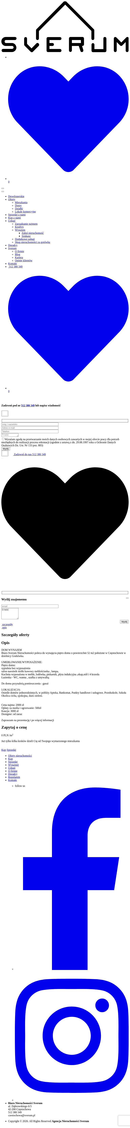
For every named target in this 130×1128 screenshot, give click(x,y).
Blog (17, 254)
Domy (18, 205)
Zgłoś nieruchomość (33, 233)
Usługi (11, 220)
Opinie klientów (23, 260)
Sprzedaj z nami (17, 214)
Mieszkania (21, 202)
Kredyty (19, 226)
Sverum (12, 248)
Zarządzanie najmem (26, 223)
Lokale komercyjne (25, 211)
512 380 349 (15, 266)
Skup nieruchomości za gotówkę (32, 242)
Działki (19, 208)
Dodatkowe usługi (25, 239)
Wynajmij (13, 767)
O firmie (19, 251)
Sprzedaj (11, 752)
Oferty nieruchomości (20, 758)
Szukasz (26, 236)
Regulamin (14, 779)
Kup (3, 752)
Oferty (11, 199)
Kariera (19, 257)
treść (10, 615)
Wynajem (20, 229)
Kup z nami (14, 217)
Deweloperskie (16, 196)
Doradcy (12, 245)
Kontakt (12, 263)
